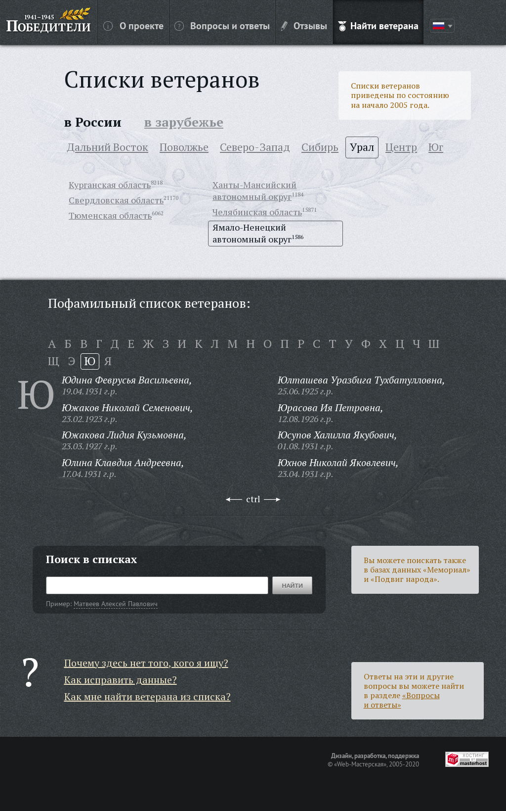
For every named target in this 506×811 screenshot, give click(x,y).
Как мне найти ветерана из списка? (147, 696)
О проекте (133, 25)
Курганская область (110, 185)
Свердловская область (116, 200)
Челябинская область (257, 212)
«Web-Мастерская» (360, 764)
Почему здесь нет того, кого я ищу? (146, 662)
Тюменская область (110, 215)
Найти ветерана (378, 25)
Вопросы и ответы (222, 25)
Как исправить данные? (120, 679)
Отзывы (304, 25)
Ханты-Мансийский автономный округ (254, 190)
